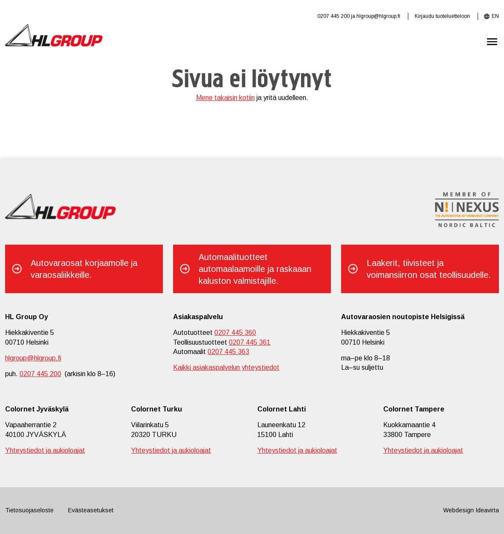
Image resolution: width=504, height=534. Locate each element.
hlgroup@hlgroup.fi (378, 16)
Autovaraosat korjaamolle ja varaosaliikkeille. (84, 269)
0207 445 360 (235, 332)
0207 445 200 (333, 16)
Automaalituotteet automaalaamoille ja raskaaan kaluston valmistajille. (255, 269)
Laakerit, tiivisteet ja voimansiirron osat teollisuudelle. (429, 269)
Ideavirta (487, 510)
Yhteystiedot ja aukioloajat (45, 450)
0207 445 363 (228, 351)
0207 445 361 (250, 342)
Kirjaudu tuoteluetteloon (442, 16)
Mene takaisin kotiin (225, 97)
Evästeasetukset (91, 510)
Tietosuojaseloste (29, 510)
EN (495, 16)
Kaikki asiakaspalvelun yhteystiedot (226, 367)
